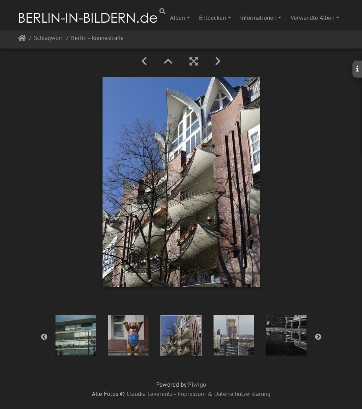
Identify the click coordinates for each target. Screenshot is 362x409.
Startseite (22, 39)
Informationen (258, 18)
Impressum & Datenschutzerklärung (223, 394)
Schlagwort (48, 38)
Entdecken (212, 18)
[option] (75, 335)
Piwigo (197, 384)
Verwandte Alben (312, 18)
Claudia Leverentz (150, 394)
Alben (177, 18)
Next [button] (318, 337)
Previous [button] (44, 337)
